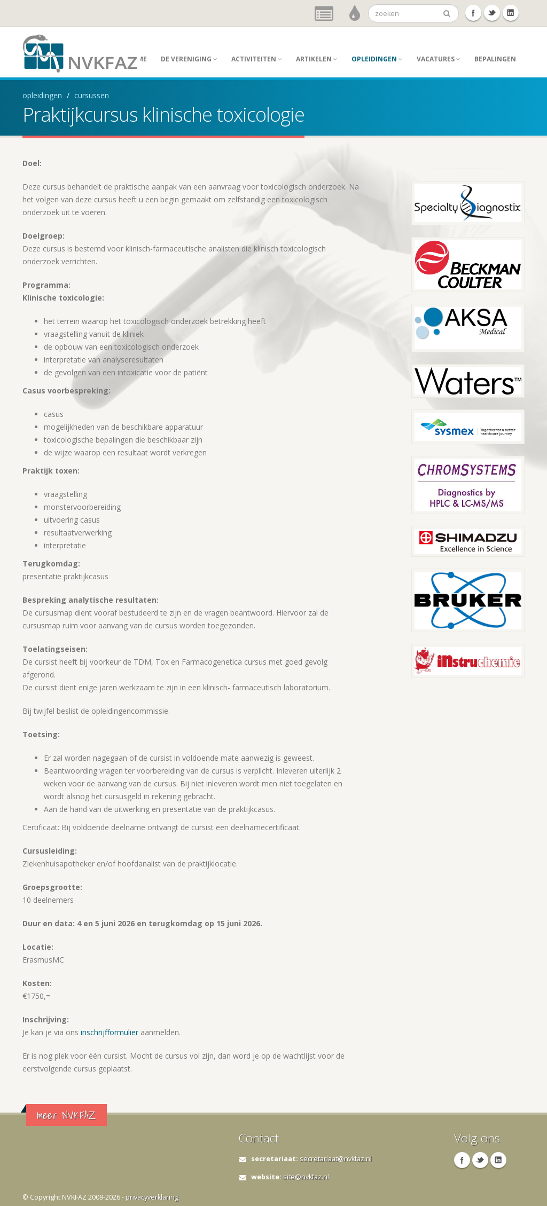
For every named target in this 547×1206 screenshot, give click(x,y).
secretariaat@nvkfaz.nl (336, 1158)
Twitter (492, 13)
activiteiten (256, 59)
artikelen (317, 59)
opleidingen (377, 59)
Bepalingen (495, 59)
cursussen (91, 95)
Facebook (473, 13)
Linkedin (511, 13)
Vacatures (438, 59)
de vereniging (189, 59)
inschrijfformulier (108, 1032)
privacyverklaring (152, 1197)
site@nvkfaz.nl (306, 1176)
